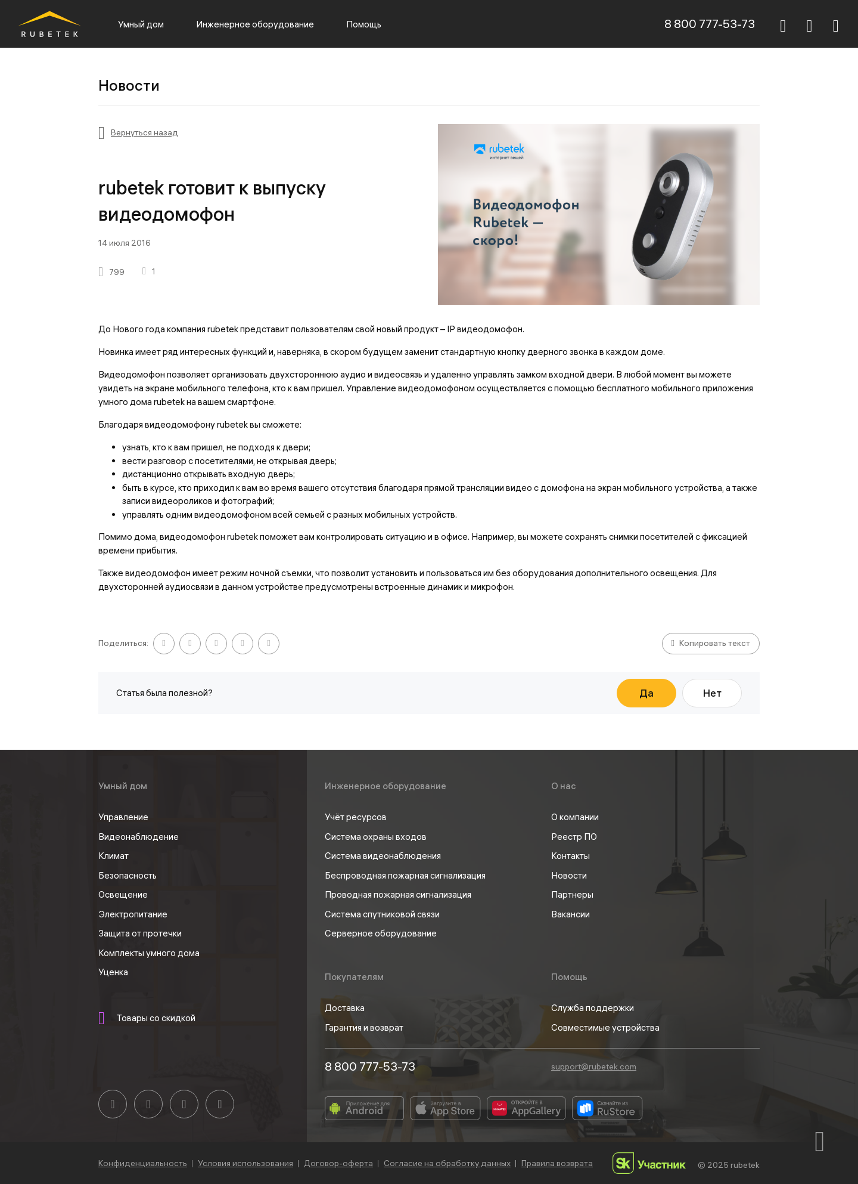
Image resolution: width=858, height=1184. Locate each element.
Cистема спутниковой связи (382, 914)
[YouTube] (148, 1104)
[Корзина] (810, 26)
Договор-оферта (338, 1163)
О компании (575, 817)
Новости (569, 875)
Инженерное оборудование (255, 24)
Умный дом (141, 24)
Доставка (345, 1007)
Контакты (570, 855)
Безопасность (127, 875)
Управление (123, 817)
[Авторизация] (836, 23)
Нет (712, 693)
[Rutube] (220, 1104)
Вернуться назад (144, 132)
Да (646, 693)
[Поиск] (783, 23)
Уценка (113, 972)
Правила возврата (557, 1163)
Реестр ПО (574, 836)
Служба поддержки (592, 1007)
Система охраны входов (376, 836)
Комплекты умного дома (149, 953)
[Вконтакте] (112, 1104)
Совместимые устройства (605, 1027)
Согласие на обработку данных (447, 1163)
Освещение (123, 894)
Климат (113, 855)
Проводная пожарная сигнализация (398, 894)
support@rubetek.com (593, 1066)
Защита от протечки (140, 933)
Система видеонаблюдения (383, 855)
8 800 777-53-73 (709, 23)
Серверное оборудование (381, 933)
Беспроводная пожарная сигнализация (405, 875)
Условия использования (245, 1163)
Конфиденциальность (142, 1163)
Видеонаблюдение (138, 836)
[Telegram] (184, 1104)
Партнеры (572, 894)
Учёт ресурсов (356, 817)
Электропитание (132, 914)
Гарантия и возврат (364, 1027)
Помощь (363, 24)
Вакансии (570, 914)
